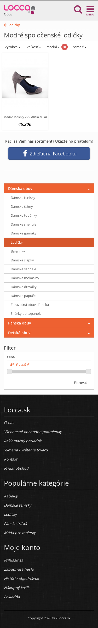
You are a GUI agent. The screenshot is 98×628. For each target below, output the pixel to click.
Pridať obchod (16, 468)
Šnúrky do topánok (26, 313)
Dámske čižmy (22, 206)
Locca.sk (64, 618)
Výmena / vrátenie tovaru (26, 449)
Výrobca (12, 46)
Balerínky (18, 251)
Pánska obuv (19, 323)
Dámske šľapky (22, 260)
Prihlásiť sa (13, 560)
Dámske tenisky (23, 197)
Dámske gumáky (24, 233)
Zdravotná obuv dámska (30, 304)
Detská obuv (19, 332)
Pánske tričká (15, 523)
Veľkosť (33, 46)
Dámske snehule (23, 224)
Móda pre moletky (20, 532)
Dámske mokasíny (25, 278)
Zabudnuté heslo (19, 569)
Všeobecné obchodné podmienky (33, 431)
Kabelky (11, 496)
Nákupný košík (16, 587)
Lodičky (12, 25)
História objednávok (21, 578)
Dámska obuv (20, 188)
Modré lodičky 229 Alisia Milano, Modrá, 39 (34, 117)
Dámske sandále (23, 269)
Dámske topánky (24, 215)
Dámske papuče (23, 295)
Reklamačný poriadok (22, 440)
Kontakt (10, 459)
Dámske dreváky (24, 286)
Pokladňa (12, 596)
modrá (53, 46)
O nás (9, 422)
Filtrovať (80, 382)
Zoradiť (79, 46)
